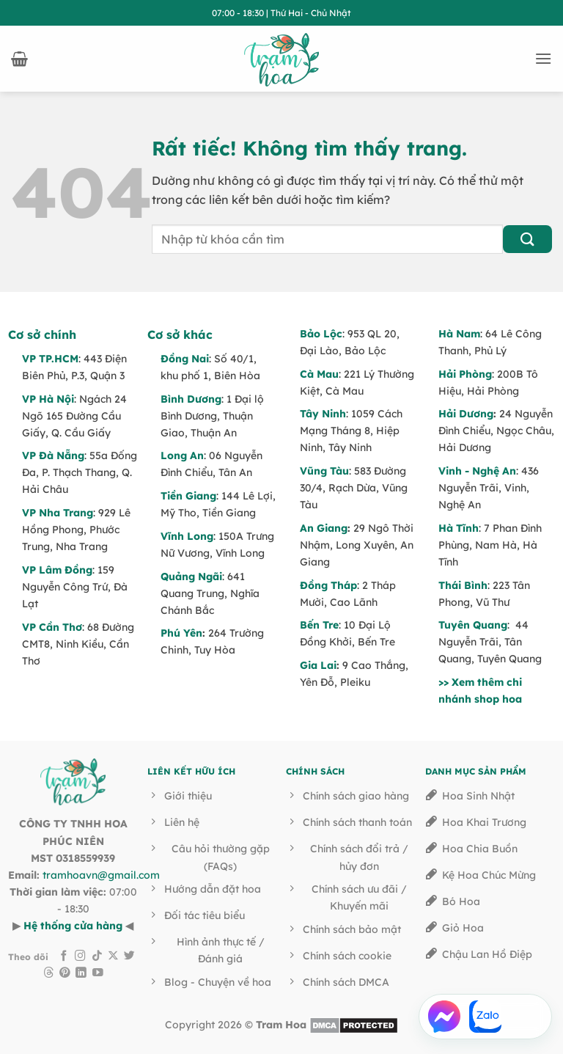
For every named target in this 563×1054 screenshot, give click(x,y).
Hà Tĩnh (458, 528)
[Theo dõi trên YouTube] (97, 973)
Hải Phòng (465, 374)
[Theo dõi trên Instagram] (80, 956)
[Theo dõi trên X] (113, 956)
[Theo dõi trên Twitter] (129, 956)
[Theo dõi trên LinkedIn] (81, 973)
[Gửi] (527, 239)
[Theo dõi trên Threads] (48, 973)
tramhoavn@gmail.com (101, 875)
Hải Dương (465, 413)
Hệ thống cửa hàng (72, 925)
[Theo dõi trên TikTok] (97, 956)
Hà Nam (459, 333)
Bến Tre (319, 625)
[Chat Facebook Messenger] (444, 1016)
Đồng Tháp (328, 585)
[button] (19, 59)
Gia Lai (318, 665)
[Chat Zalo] (485, 1016)
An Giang (323, 528)
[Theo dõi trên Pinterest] (64, 973)
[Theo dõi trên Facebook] (64, 956)
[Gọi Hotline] (526, 1016)
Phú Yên (181, 633)
